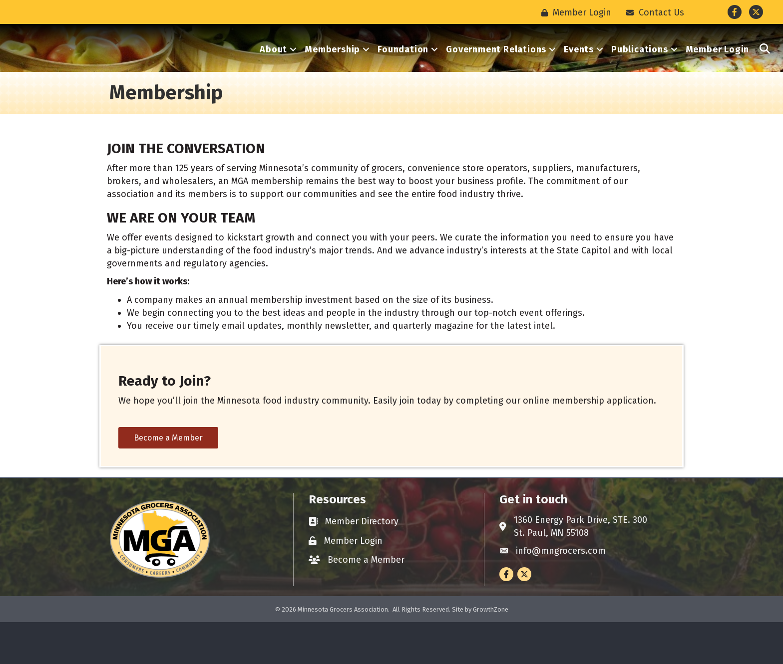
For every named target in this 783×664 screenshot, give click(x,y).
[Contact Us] (652, 12)
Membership (332, 70)
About (273, 70)
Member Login (718, 70)
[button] (765, 70)
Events (579, 70)
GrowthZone (490, 651)
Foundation (403, 70)
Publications (639, 70)
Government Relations (496, 70)
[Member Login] (573, 12)
